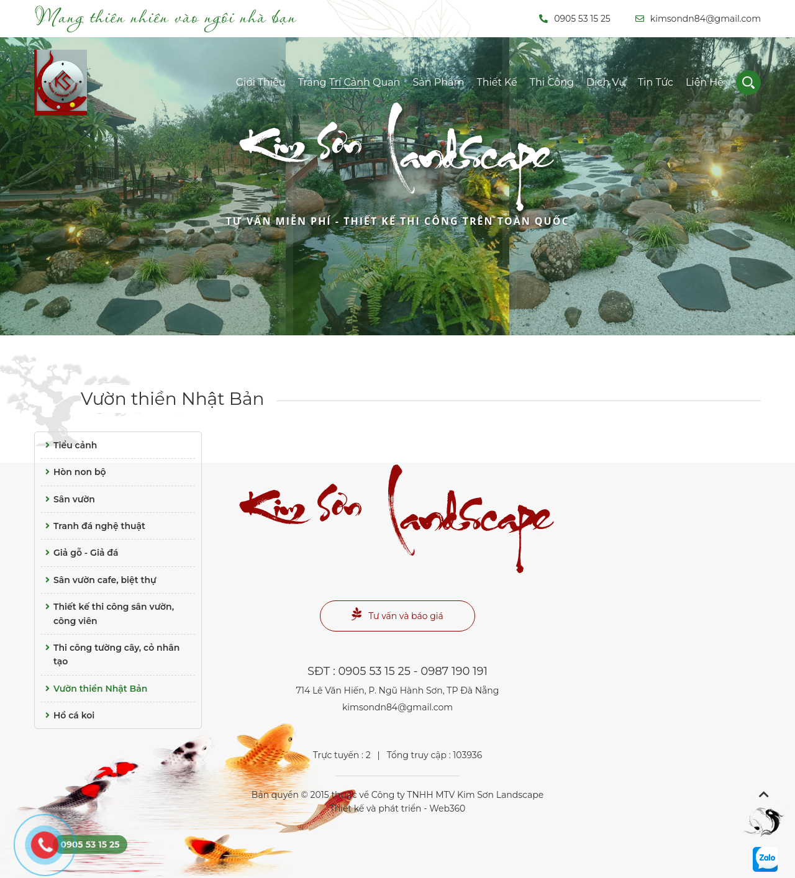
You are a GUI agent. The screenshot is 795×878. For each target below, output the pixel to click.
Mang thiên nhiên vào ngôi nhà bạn (165, 16)
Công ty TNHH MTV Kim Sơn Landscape (457, 794)
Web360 (447, 808)
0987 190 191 (454, 671)
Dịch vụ (605, 82)
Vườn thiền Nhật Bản (172, 398)
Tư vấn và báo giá (397, 614)
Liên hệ (705, 82)
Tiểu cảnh (69, 445)
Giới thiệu (261, 82)
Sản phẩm (438, 82)
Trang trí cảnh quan (349, 82)
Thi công (552, 82)
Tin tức (655, 82)
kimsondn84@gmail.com (698, 18)
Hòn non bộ (73, 472)
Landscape (397, 179)
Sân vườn (68, 499)
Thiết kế (496, 82)
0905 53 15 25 (575, 18)
